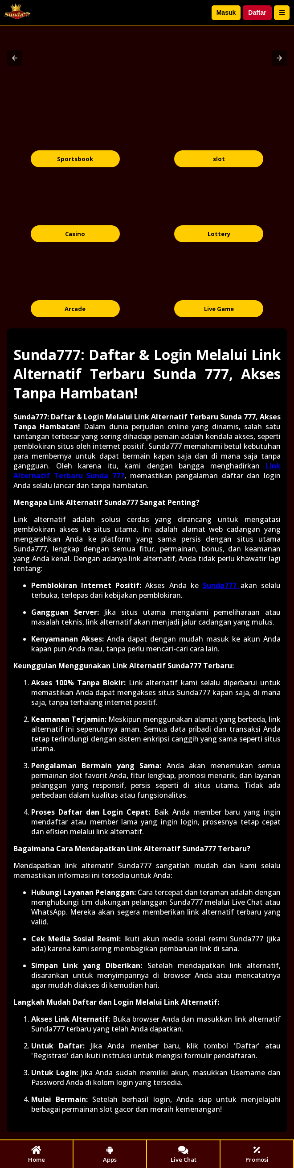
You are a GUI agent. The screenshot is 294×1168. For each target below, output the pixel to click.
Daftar (257, 12)
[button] (14, 58)
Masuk (226, 12)
